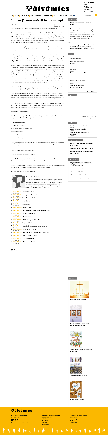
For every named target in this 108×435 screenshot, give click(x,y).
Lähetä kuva (93, 119)
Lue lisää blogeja (92, 91)
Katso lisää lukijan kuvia (89, 116)
